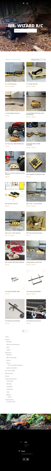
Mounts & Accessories (12, 344)
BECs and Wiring (11, 357)
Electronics (8, 352)
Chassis (7, 339)
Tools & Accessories (11, 379)
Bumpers (9, 341)
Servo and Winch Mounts (15, 365)
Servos (8, 363)
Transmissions (9, 400)
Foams (10, 397)
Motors (8, 360)
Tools (8, 392)
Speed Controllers (11, 368)
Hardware (9, 386)
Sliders (8, 350)
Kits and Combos (10, 370)
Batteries (9, 355)
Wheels (8, 395)
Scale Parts (9, 389)
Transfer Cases (10, 402)
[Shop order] (38, 59)
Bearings (9, 384)
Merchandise (9, 373)
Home (7, 337)
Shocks (7, 376)
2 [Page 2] (25, 331)
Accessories (9, 381)
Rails (7, 347)
